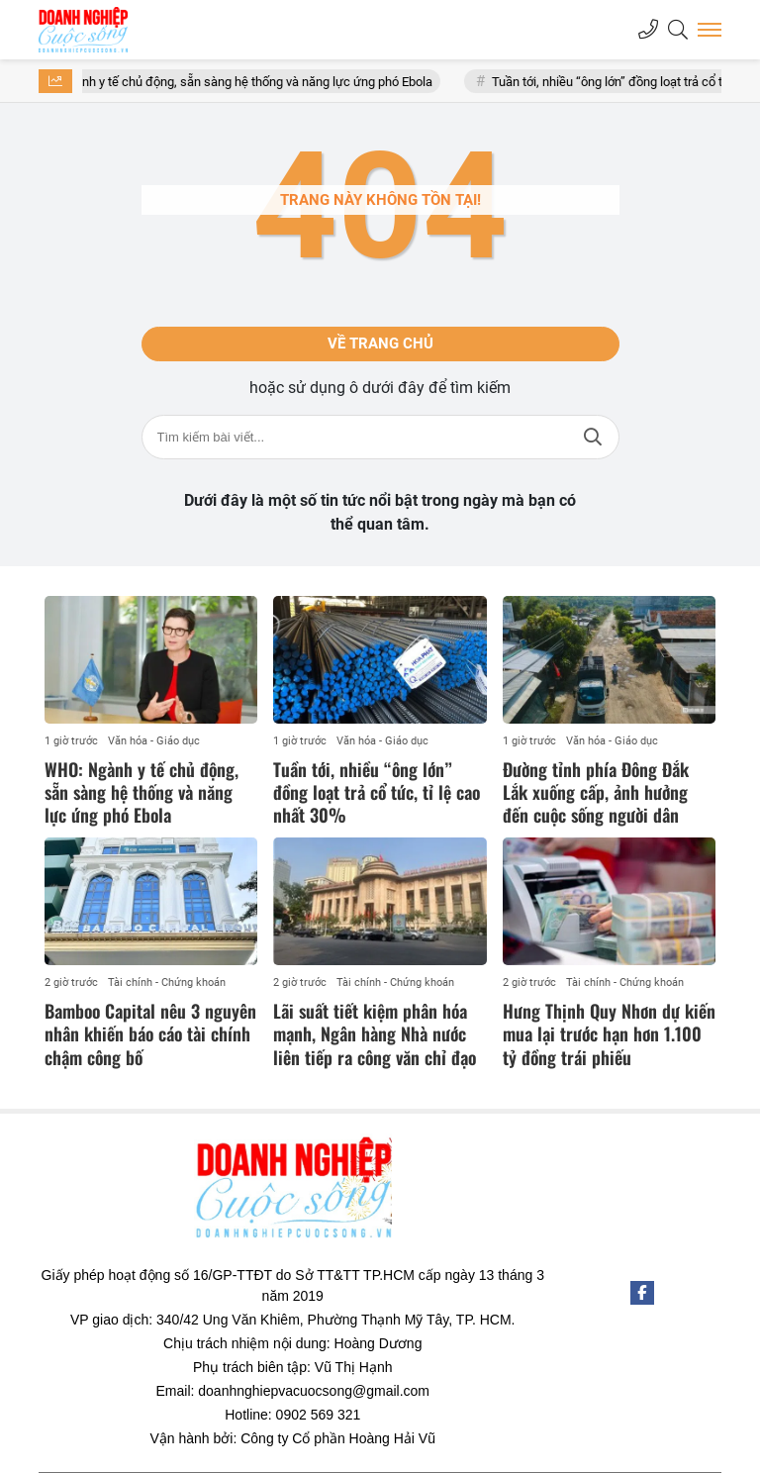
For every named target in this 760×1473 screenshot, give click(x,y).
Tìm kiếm (593, 437)
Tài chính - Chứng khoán (167, 982)
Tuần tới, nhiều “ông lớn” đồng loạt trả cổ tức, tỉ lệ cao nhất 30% (376, 792)
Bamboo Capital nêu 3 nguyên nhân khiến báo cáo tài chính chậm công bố (150, 1034)
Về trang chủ (380, 343)
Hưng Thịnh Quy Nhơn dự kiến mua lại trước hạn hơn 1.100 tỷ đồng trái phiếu (609, 1034)
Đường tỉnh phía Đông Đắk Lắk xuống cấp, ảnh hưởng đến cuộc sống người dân (596, 792)
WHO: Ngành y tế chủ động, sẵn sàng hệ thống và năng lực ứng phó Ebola (240, 81)
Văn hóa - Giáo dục (154, 741)
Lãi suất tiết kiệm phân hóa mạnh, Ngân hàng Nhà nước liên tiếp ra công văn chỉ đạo (374, 1034)
